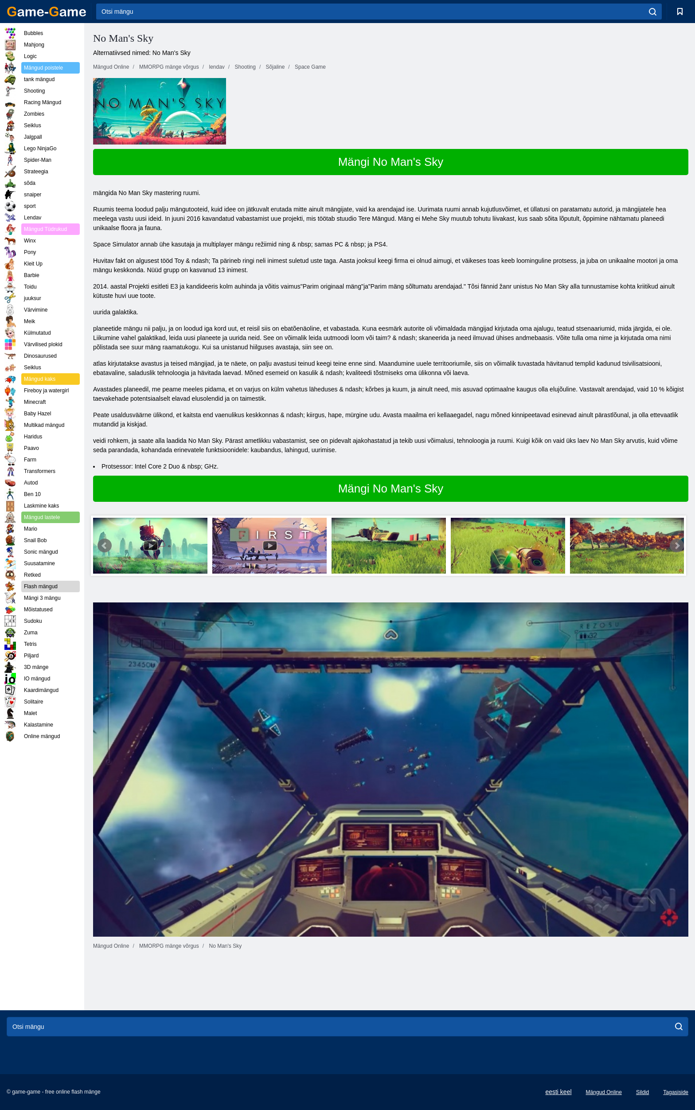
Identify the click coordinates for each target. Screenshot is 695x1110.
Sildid (642, 1092)
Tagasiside (675, 1092)
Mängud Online (604, 1092)
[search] (652, 11)
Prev (105, 546)
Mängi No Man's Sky (391, 161)
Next (677, 546)
